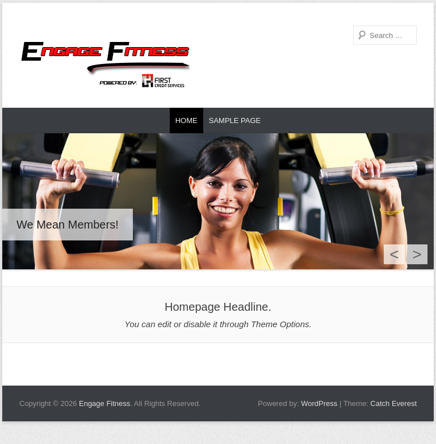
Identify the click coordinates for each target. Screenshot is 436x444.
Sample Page (235, 120)
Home (186, 120)
